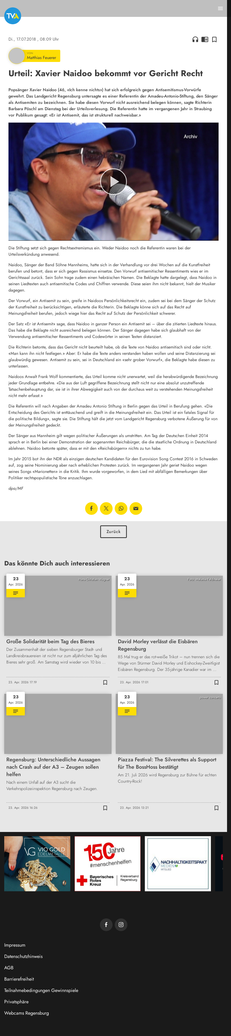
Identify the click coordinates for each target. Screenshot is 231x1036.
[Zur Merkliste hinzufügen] (214, 39)
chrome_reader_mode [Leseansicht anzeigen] (205, 39)
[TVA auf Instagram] (121, 924)
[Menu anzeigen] (220, 8)
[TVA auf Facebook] (106, 924)
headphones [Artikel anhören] (195, 39)
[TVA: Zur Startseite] (12, 15)
